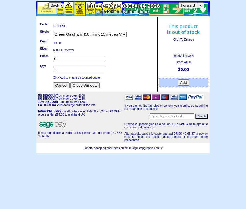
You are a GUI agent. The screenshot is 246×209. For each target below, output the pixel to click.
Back (55, 5)
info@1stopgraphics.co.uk (146, 148)
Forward (188, 5)
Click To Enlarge (183, 38)
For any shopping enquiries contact (106, 148)
